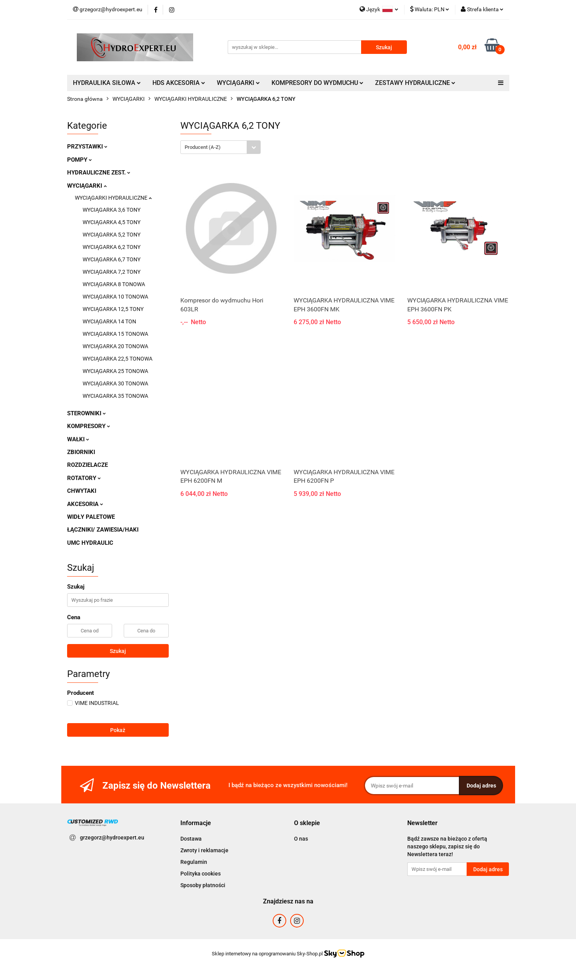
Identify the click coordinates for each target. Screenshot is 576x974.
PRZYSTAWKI (87, 146)
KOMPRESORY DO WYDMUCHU (317, 82)
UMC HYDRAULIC (90, 542)
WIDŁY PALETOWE (91, 516)
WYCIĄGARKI (238, 82)
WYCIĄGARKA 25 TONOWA (115, 371)
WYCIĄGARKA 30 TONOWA (115, 383)
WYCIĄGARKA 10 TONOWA (115, 297)
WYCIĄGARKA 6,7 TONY (111, 259)
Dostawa (191, 839)
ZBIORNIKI (81, 452)
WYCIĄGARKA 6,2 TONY (111, 247)
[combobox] (220, 147)
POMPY (79, 159)
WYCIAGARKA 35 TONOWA (115, 396)
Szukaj (118, 651)
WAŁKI (78, 439)
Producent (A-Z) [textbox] (203, 147)
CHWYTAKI (81, 490)
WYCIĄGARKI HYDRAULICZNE (113, 198)
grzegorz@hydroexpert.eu (112, 837)
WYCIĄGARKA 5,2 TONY (111, 234)
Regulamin (193, 862)
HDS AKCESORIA (178, 82)
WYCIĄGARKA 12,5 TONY (113, 309)
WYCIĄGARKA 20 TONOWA (115, 346)
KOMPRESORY (88, 426)
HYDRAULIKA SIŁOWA (107, 82)
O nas (301, 839)
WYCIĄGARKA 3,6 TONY (111, 210)
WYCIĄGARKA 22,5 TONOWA (117, 359)
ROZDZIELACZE (87, 464)
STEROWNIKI (86, 413)
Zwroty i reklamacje (204, 850)
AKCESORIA (85, 504)
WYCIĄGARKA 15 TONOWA (115, 334)
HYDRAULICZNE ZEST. (98, 172)
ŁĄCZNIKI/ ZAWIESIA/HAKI (102, 529)
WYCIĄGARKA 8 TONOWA (114, 284)
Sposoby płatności (202, 885)
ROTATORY (84, 478)
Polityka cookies (200, 873)
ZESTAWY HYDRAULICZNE (415, 82)
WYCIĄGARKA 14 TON (109, 321)
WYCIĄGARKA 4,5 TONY (111, 222)
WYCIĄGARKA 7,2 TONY (111, 272)
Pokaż (117, 730)
